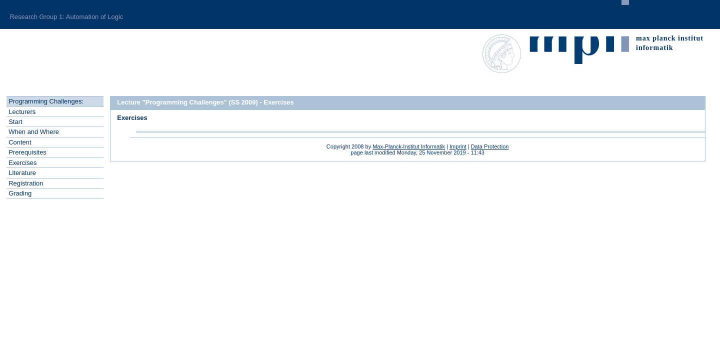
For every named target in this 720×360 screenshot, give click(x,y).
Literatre (22, 172)
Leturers (22, 112)
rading (20, 193)
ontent (19, 142)
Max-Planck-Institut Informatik (408, 147)
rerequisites (27, 152)
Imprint (458, 147)
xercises (22, 162)
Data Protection (490, 147)
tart (15, 122)
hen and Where (33, 132)
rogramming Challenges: (46, 101)
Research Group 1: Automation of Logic (66, 16)
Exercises (132, 118)
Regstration (25, 183)
